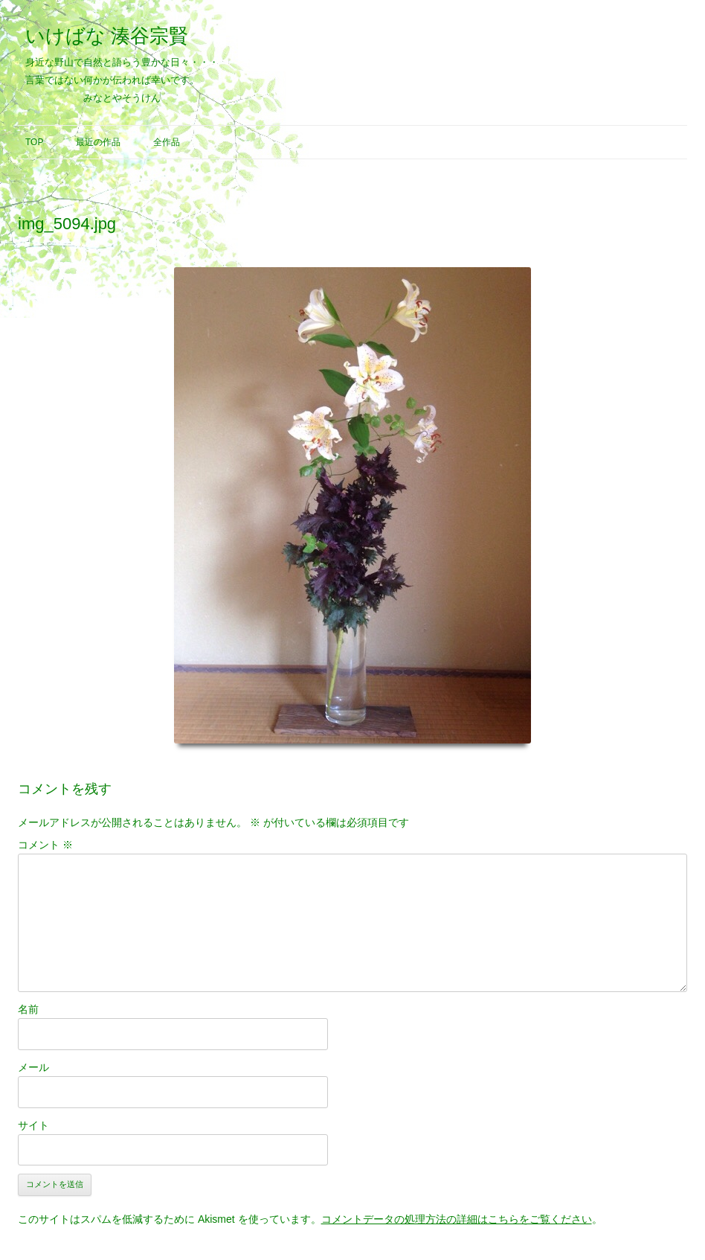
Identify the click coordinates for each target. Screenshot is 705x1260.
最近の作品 (98, 142)
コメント (45, 845)
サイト (33, 1125)
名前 (28, 1009)
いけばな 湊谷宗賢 (106, 36)
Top (34, 142)
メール (33, 1067)
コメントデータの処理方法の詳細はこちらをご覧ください (456, 1219)
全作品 (166, 142)
